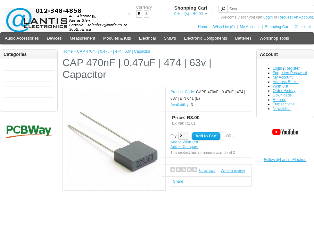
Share (178, 181)
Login (268, 17)
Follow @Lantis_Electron (285, 159)
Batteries (243, 38)
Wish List (280, 86)
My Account (250, 27)
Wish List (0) (224, 27)
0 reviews (207, 170)
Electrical (147, 38)
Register (292, 68)
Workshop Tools (274, 38)
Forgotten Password (290, 73)
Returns (279, 99)
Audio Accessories (22, 38)
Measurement (82, 38)
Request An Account (295, 17)
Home (203, 27)
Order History (284, 90)
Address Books (286, 82)
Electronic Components (205, 38)
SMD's (170, 38)
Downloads (282, 95)
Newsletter (282, 108)
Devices (54, 38)
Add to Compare (184, 146)
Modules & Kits (117, 38)
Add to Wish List (184, 142)
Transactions (283, 104)
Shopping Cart (277, 27)
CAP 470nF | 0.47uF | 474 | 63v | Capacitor (113, 51)
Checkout (302, 27)
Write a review (233, 170)
